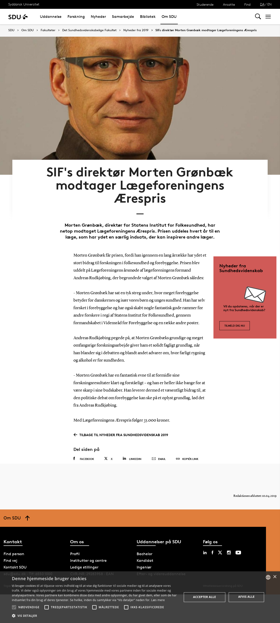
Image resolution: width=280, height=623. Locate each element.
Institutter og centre (88, 557)
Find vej (10, 557)
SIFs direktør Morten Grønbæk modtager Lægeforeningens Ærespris (206, 30)
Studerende (205, 4)
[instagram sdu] (229, 549)
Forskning (76, 16)
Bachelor (144, 550)
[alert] (140, 597)
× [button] (274, 577)
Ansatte (229, 4)
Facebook (83, 451)
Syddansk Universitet (23, 4)
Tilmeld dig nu (234, 316)
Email (159, 451)
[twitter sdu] (220, 549)
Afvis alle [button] (246, 597)
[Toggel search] (258, 17)
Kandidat (145, 557)
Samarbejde (123, 16)
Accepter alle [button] (204, 597)
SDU (11, 30)
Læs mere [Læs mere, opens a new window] (158, 600)
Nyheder (98, 16)
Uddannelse (51, 16)
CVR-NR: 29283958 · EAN (92, 570)
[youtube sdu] (238, 549)
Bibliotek (148, 16)
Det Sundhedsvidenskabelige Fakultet (89, 30)
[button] (14, 607)
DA (262, 4)
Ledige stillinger (84, 564)
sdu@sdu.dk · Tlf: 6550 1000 (28, 570)
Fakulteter (48, 30)
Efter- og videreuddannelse (161, 570)
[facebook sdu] (212, 549)
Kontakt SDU (15, 564)
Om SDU (169, 16)
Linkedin (132, 451)
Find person (14, 550)
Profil (75, 550)
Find (247, 4)
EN (269, 4)
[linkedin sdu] (205, 549)
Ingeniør (144, 564)
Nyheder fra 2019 (136, 30)
